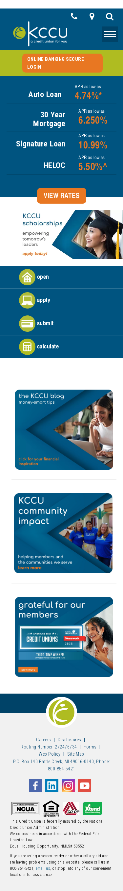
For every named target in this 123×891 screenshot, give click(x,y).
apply (35, 300)
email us (43, 868)
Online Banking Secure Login (55, 63)
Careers (43, 739)
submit (36, 323)
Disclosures (69, 739)
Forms (90, 746)
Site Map (75, 754)
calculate (39, 347)
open (34, 277)
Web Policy (49, 754)
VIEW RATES (61, 195)
